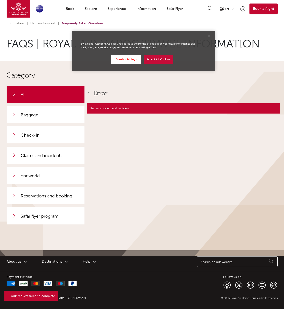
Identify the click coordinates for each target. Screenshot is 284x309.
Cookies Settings (126, 59)
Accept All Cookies (158, 59)
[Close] (209, 36)
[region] (143, 51)
